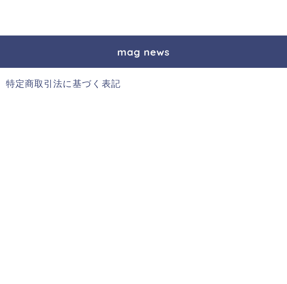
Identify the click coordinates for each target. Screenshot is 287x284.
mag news (143, 51)
